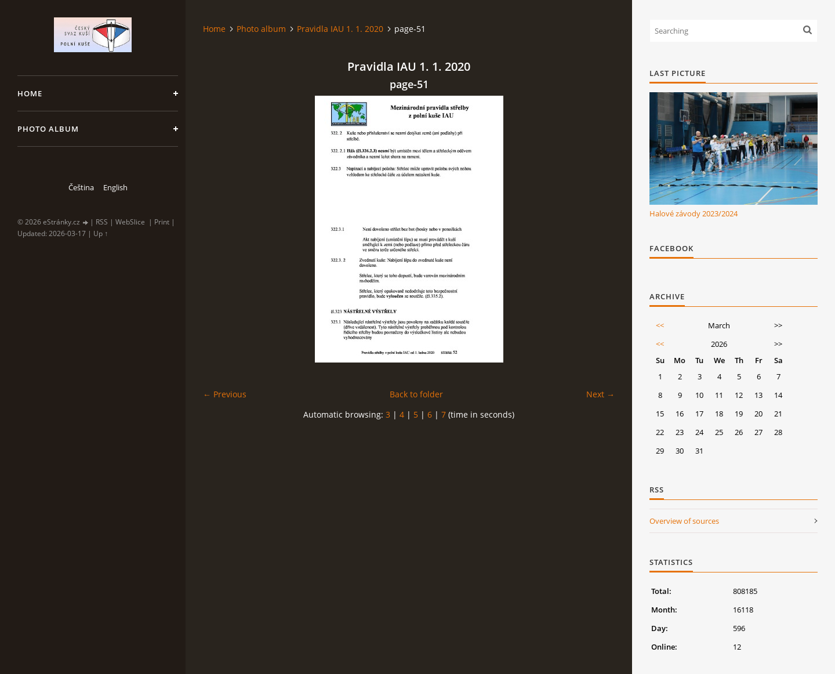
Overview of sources (684, 521)
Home (29, 93)
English (115, 187)
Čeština (81, 187)
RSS (102, 222)
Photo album (48, 129)
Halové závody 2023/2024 (693, 213)
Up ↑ (100, 233)
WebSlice (130, 222)
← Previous (224, 394)
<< (660, 325)
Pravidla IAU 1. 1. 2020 (340, 28)
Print (161, 222)
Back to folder (416, 394)
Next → (600, 394)
